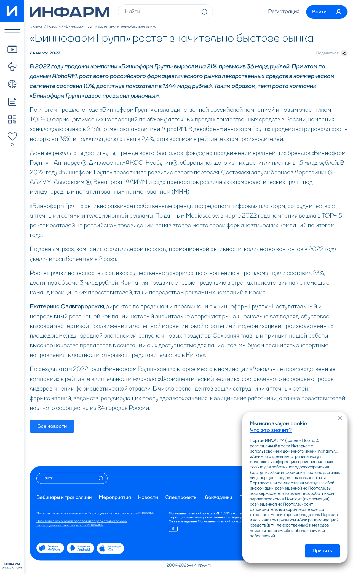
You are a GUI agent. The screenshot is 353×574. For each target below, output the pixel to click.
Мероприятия (115, 497)
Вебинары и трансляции (64, 497)
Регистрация (282, 12)
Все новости (52, 426)
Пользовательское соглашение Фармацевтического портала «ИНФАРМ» (95, 513)
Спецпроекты (181, 497)
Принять (322, 550)
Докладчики (218, 497)
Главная (36, 26)
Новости (54, 26)
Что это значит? (271, 430)
